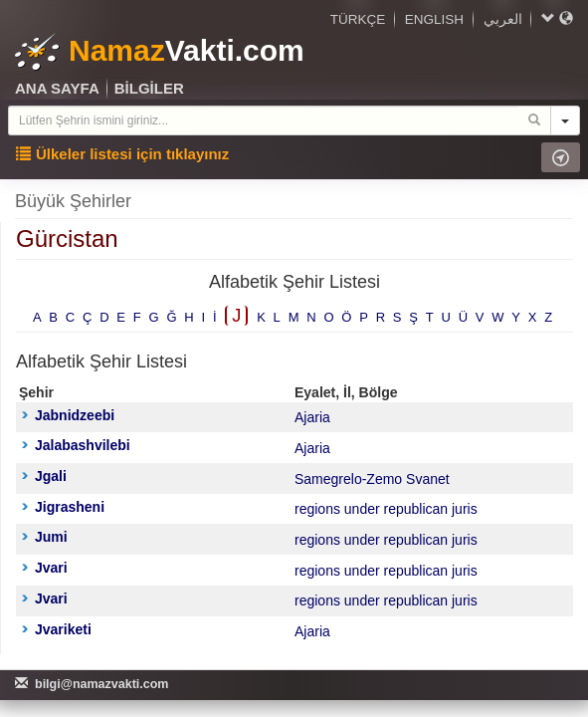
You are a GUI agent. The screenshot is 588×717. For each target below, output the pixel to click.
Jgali (44, 476)
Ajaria (312, 417)
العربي (503, 19)
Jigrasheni (63, 507)
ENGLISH (434, 19)
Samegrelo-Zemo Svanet (372, 479)
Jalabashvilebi (76, 445)
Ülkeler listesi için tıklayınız (122, 153)
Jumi (45, 537)
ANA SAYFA (57, 88)
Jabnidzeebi (68, 415)
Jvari (45, 568)
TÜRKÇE (358, 19)
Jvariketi (57, 629)
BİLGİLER (149, 88)
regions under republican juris (386, 509)
